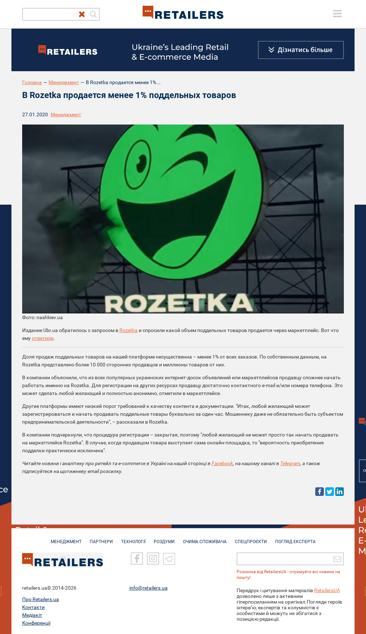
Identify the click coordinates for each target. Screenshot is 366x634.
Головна (32, 82)
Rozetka (128, 330)
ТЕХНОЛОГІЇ (133, 538)
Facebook (222, 463)
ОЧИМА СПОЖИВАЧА (205, 538)
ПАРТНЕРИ (101, 538)
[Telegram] (169, 559)
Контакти (33, 607)
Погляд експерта (295, 538)
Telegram (290, 463)
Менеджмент (64, 82)
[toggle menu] (337, 13)
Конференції (36, 623)
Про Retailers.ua (40, 599)
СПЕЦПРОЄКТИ (251, 538)
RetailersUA (327, 590)
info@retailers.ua (148, 588)
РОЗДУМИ (164, 538)
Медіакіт (32, 615)
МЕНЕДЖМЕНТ (66, 538)
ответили (43, 338)
